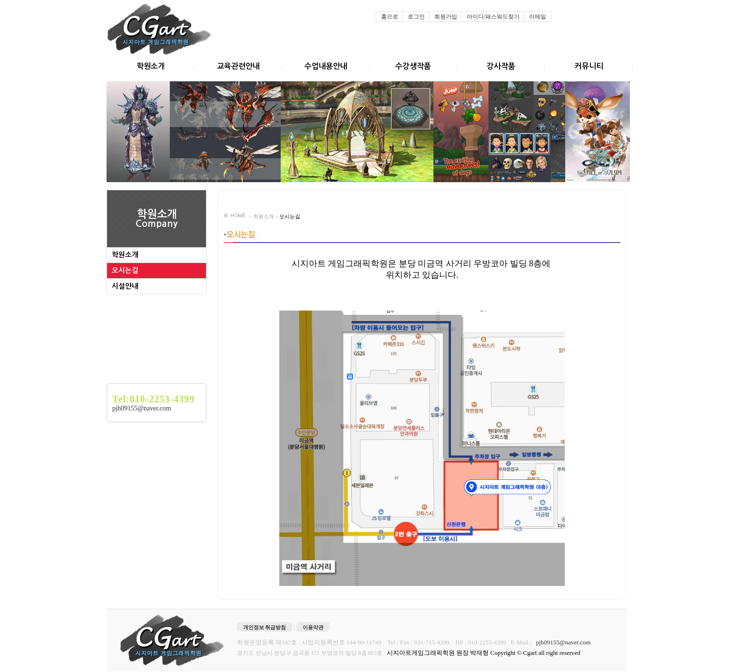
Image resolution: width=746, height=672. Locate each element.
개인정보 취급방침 (264, 627)
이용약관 (313, 627)
